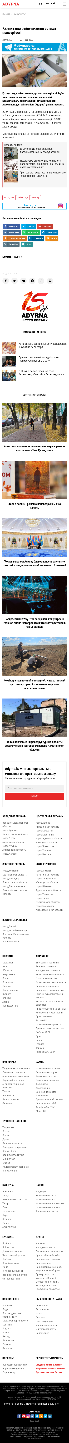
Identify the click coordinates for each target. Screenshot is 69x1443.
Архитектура (9, 1227)
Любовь (6, 1259)
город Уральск (10, 830)
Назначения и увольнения (49, 1013)
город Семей (9, 927)
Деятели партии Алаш (47, 1080)
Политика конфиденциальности (43, 1404)
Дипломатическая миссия (50, 1028)
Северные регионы (13, 864)
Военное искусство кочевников (46, 1094)
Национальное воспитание (50, 1203)
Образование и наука (49, 1299)
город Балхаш (43, 854)
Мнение (6, 986)
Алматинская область (47, 875)
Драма (6, 1139)
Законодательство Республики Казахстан (48, 1287)
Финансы (7, 1103)
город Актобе (9, 854)
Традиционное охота (47, 1211)
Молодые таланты (45, 1247)
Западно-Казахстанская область (15, 825)
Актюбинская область (14, 850)
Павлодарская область (14, 882)
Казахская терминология (15, 1321)
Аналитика (8, 1095)
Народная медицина (13, 1369)
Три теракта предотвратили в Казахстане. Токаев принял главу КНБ (43, 174)
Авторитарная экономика (16, 1076)
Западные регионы (14, 816)
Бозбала (6, 1243)
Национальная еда (45, 1199)
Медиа (5, 1223)
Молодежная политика (48, 970)
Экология (7, 1348)
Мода (5, 1267)
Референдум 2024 (45, 1052)
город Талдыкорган (46, 879)
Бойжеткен (8, 1247)
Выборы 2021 (43, 1032)
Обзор (5, 1333)
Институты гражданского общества (49, 1003)
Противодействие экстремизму (11, 1315)
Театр (5, 1203)
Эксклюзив (8, 1340)
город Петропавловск (13, 886)
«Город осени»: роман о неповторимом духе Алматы (35, 506)
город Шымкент (44, 886)
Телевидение (9, 1211)
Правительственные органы (51, 1009)
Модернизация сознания (15, 1167)
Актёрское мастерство (14, 1199)
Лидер (5, 1309)
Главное (40, 1044)
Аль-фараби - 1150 (45, 1107)
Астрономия (42, 1309)
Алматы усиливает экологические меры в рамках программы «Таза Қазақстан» (34, 448)
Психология (42, 1306)
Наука (39, 1313)
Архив (5, 1002)
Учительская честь (46, 1329)
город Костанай (10, 871)
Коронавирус (9, 1372)
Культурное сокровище (14, 1147)
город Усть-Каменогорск (15, 930)
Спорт (5, 978)
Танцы (5, 1196)
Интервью (7, 982)
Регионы (6, 1344)
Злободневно (10, 1299)
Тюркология (42, 1084)
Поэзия (6, 1131)
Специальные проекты (48, 1259)
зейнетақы (23, 197)
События (7, 1325)
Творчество (8, 1127)
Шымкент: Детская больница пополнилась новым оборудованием (40, 151)
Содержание (42, 1333)
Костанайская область (14, 875)
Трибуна (40, 1048)
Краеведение (43, 1088)
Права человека (44, 1017)
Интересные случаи (13, 1271)
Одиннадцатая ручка (13, 1155)
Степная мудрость (12, 1143)
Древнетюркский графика (50, 1099)
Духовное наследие (14, 1121)
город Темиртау (44, 850)
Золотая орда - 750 (46, 1103)
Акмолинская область (47, 827)
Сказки (6, 1163)
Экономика (9, 1062)
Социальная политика (47, 986)
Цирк (5, 1215)
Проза (5, 1135)
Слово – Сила (9, 1151)
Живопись (7, 1192)
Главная (6, 14)
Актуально (42, 956)
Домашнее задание (12, 1251)
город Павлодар (10, 879)
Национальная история (48, 1068)
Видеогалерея (43, 1263)
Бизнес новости (10, 1099)
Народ (39, 1040)
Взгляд (6, 1336)
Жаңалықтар (20, 14)
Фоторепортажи (11, 1279)
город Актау (8, 838)
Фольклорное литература (49, 1251)
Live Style (8, 1237)
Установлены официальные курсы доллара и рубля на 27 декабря (43, 346)
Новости (7, 956)
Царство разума (44, 1321)
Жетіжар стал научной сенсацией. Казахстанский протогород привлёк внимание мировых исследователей (34, 684)
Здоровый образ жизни (14, 1365)
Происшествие (10, 1006)
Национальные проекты (48, 1024)
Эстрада (6, 1219)
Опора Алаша (9, 1171)
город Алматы (43, 871)
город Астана (43, 823)
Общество (7, 970)
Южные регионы (46, 864)
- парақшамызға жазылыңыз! (32, 206)
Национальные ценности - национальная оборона (50, 1269)
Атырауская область (13, 842)
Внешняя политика (46, 967)
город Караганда (45, 835)
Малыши (40, 1243)
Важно (40, 1062)
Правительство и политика (50, 990)
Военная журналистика (14, 1275)
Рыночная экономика (13, 1072)
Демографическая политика (51, 982)
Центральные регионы (49, 816)
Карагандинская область (49, 839)
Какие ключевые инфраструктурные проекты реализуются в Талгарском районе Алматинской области (34, 746)
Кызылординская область (49, 910)
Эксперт (6, 994)
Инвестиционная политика (50, 974)
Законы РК (41, 1021)
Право (39, 1036)
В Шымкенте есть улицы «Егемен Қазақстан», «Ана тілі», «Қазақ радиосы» (41, 373)
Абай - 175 (41, 1111)
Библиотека (8, 1159)
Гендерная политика (46, 978)
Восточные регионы (14, 920)
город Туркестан (44, 894)
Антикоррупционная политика (13, 1086)
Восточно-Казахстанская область (15, 936)
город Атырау (9, 846)
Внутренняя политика (47, 963)
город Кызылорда (45, 906)
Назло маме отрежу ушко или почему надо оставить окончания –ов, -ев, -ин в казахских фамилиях (42, 164)
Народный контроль (13, 1080)
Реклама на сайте (13, 1404)
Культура (8, 1185)
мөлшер (35, 197)
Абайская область (12, 942)
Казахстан (8, 963)
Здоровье (7, 1306)
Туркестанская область (48, 890)
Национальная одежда (48, 1207)
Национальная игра (46, 1196)
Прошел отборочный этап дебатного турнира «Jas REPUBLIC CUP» (39, 359)
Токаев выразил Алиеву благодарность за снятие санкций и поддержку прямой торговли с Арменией (34, 563)
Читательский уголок (13, 1255)
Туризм (6, 1091)
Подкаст (6, 1329)
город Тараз (42, 898)
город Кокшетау (44, 831)
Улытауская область (46, 843)
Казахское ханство (46, 1076)
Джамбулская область (47, 902)
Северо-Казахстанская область (14, 892)
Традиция (41, 1192)
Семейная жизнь (11, 1263)
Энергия (40, 1317)
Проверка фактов (45, 1274)
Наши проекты (10, 990)
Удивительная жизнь (46, 1325)
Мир (4, 967)
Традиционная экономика (16, 1068)
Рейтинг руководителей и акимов (49, 996)
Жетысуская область (47, 882)
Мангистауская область (15, 834)
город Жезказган (45, 846)
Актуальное (8, 974)
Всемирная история (46, 1072)
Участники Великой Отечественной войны (47, 1280)
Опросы (6, 998)
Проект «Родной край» (48, 1255)
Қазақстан (9, 197)
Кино (5, 1207)
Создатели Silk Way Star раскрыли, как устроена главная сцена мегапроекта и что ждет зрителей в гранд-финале (35, 623)
